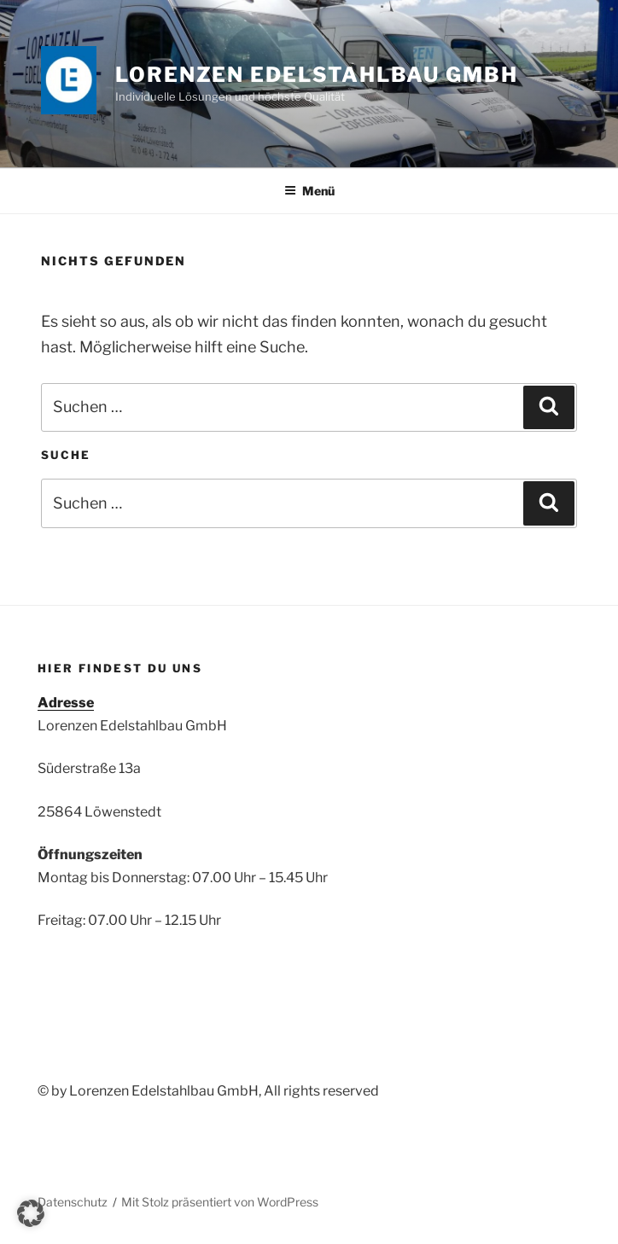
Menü (309, 190)
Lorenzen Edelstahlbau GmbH (316, 74)
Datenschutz (73, 1202)
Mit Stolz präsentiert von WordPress (219, 1202)
